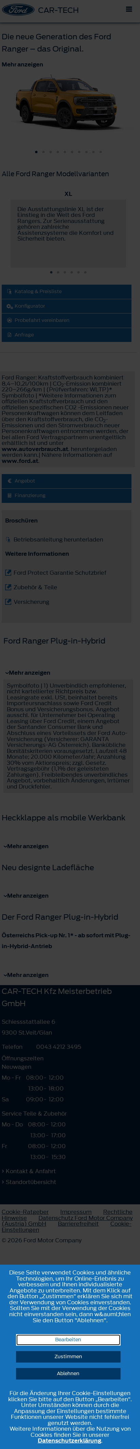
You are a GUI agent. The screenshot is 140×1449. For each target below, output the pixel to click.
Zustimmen (68, 1356)
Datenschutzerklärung (69, 1440)
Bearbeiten (68, 1339)
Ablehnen (68, 1373)
